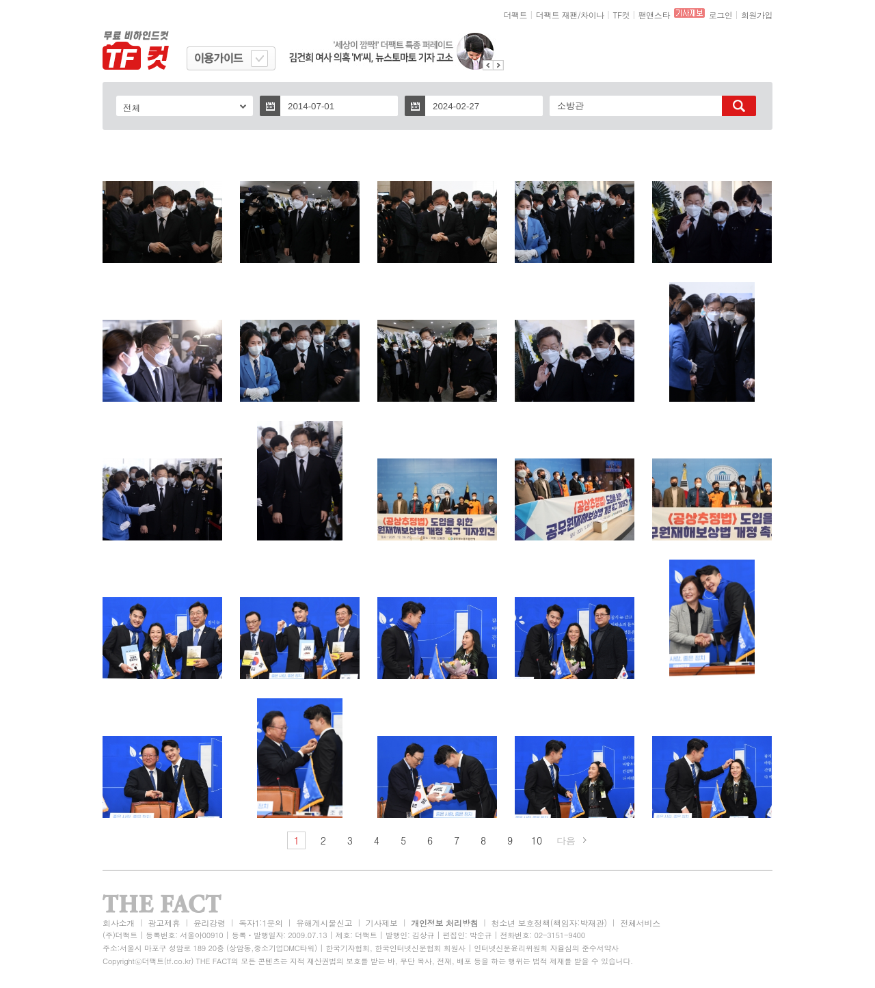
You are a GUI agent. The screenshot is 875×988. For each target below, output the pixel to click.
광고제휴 (164, 923)
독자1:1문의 (261, 923)
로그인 (721, 14)
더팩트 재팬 (557, 14)
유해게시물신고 (324, 923)
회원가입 (756, 14)
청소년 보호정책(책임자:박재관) (549, 923)
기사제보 (382, 923)
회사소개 (119, 923)
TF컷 (621, 14)
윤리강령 (209, 923)
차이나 (592, 14)
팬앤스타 (654, 14)
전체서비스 (640, 923)
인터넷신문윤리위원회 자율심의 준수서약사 (546, 948)
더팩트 (516, 14)
